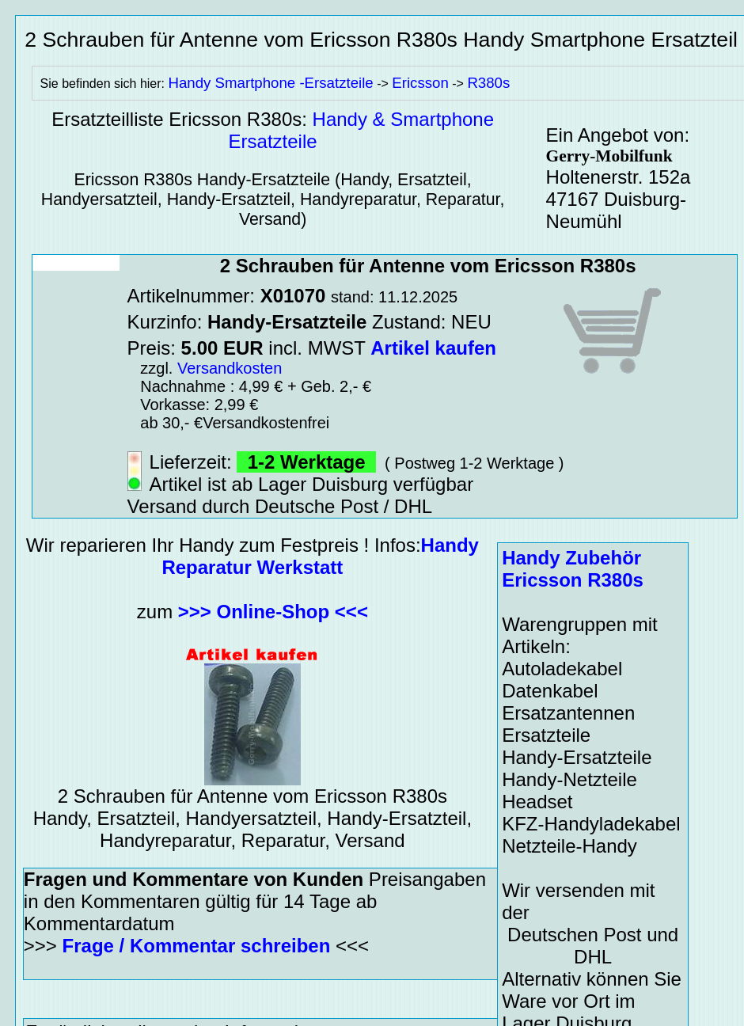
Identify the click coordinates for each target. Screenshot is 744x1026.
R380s (488, 82)
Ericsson (420, 82)
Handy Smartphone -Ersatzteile (270, 82)
